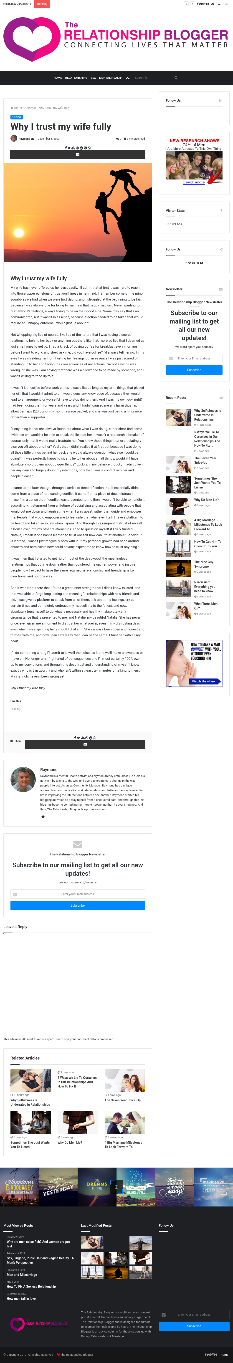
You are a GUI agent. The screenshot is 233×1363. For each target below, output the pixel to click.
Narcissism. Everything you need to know (204, 586)
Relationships (76, 77)
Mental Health (110, 77)
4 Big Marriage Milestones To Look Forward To (208, 524)
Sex (93, 77)
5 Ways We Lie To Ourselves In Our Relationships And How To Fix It (77, 1082)
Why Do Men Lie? (70, 1142)
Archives (30, 107)
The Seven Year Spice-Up (123, 1100)
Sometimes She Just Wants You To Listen (207, 483)
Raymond (24, 138)
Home (58, 77)
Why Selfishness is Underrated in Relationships (207, 415)
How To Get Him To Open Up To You (75, 4)
